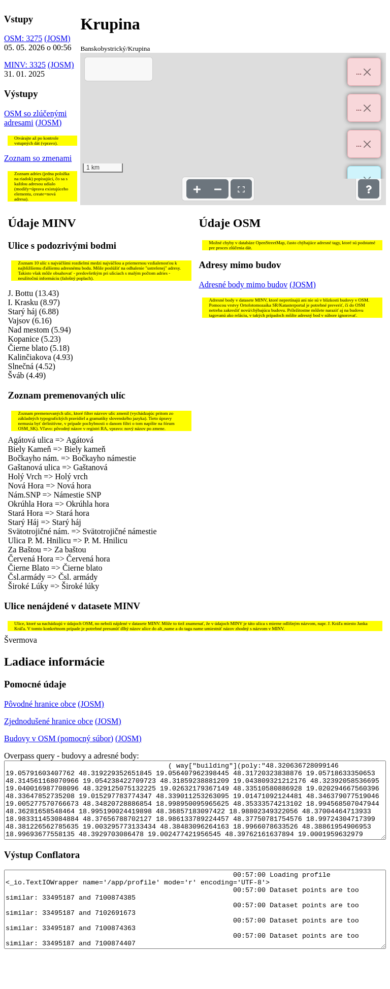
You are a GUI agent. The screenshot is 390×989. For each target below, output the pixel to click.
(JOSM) (57, 38)
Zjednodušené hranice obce (48, 721)
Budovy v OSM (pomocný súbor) (58, 738)
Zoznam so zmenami (38, 158)
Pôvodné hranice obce (40, 704)
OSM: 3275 (23, 38)
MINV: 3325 (25, 64)
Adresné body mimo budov (243, 284)
